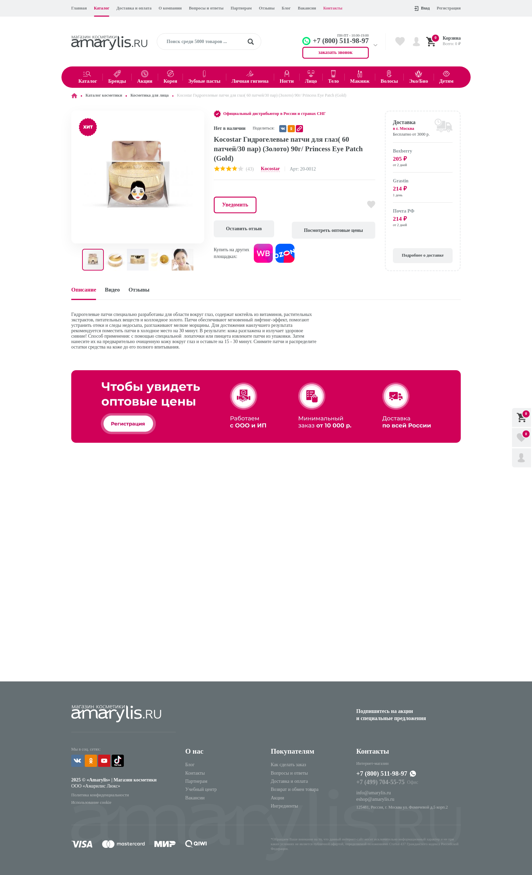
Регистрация (449, 8)
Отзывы (266, 8)
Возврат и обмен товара (295, 790)
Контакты (332, 8)
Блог (286, 8)
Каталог (102, 8)
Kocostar (270, 168)
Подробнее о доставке (422, 255)
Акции (277, 798)
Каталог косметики (104, 95)
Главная (79, 8)
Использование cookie (90, 801)
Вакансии (307, 8)
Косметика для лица (149, 95)
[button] (198, 116)
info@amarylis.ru (373, 793)
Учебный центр (201, 790)
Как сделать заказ (288, 765)
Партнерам (241, 8)
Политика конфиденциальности (99, 794)
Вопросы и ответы (206, 8)
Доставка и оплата (133, 8)
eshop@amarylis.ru (374, 799)
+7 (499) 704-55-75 (379, 782)
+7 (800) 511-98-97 (384, 774)
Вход (422, 8)
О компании (170, 8)
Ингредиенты (284, 806)
